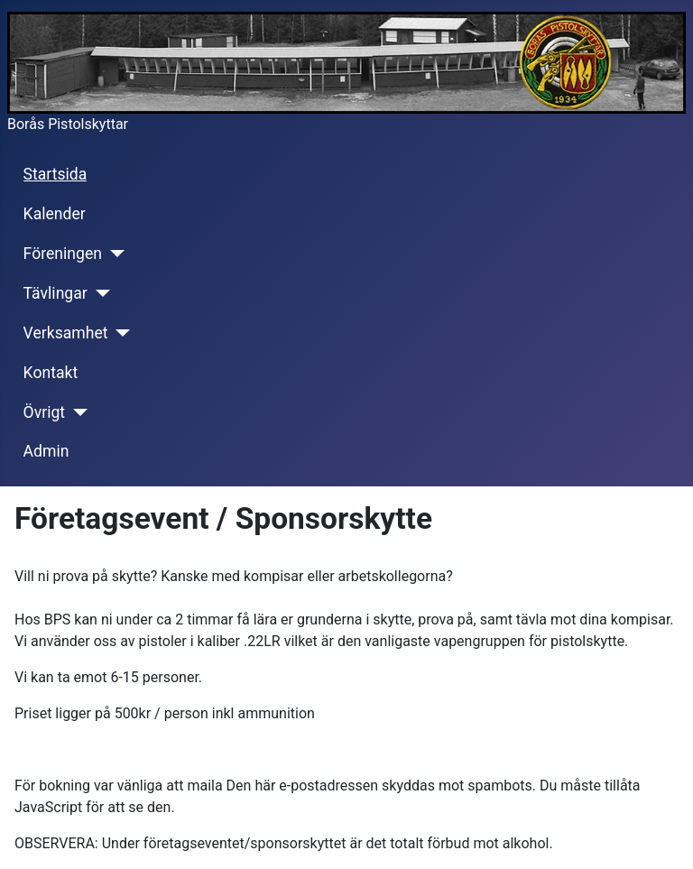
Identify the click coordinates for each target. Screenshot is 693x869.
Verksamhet (65, 333)
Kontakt (51, 373)
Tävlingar (55, 293)
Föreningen (62, 254)
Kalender (54, 214)
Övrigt (44, 412)
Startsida (55, 174)
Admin (46, 451)
